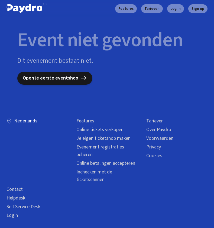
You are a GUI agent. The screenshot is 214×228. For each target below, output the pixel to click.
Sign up (198, 8)
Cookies (154, 155)
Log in (175, 8)
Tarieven (152, 8)
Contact (15, 189)
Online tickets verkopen (100, 129)
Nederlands (22, 121)
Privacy (153, 147)
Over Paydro (158, 129)
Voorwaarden (159, 138)
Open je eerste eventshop (55, 78)
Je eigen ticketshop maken (103, 138)
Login (12, 215)
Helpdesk (16, 198)
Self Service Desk (23, 206)
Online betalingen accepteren (105, 163)
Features (126, 8)
